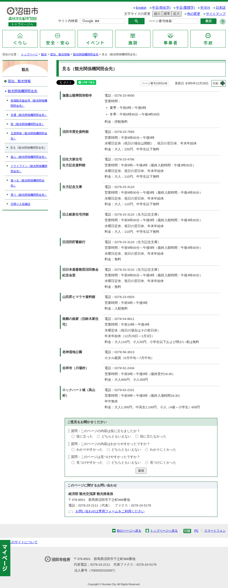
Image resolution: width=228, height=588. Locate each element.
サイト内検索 (68, 21)
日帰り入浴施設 (20, 204)
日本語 (221, 7)
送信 (141, 470)
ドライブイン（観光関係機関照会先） (29, 168)
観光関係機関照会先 (85, 54)
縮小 (157, 14)
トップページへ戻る (164, 530)
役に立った (84, 436)
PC (196, 530)
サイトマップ (216, 14)
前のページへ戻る (129, 530)
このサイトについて (23, 542)
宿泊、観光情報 (60, 54)
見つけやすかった (89, 462)
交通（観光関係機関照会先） (29, 115)
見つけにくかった (163, 462)
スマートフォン (215, 530)
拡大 (176, 14)
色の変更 (193, 14)
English (141, 7)
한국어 (205, 7)
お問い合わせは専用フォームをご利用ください (110, 511)
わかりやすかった (89, 449)
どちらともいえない (116, 436)
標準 (166, 14)
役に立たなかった (153, 436)
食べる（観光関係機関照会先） (27, 183)
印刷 (215, 83)
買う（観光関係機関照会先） (29, 194)
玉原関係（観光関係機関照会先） (29, 136)
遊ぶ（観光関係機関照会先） (29, 157)
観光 (44, 54)
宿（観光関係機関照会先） (27, 124)
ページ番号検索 (160, 21)
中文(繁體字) (185, 7)
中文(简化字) (161, 7)
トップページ (29, 54)
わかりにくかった (163, 449)
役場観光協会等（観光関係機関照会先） (29, 103)
